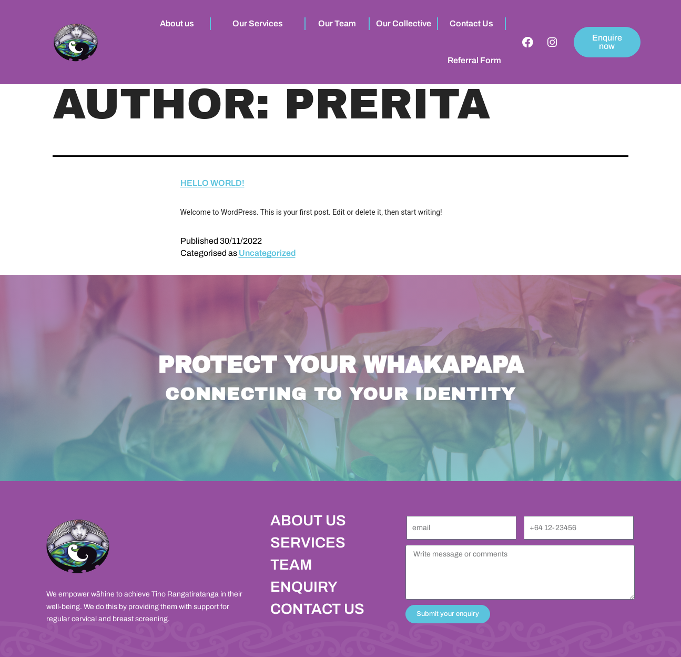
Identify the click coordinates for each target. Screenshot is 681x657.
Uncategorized (267, 252)
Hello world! (212, 182)
